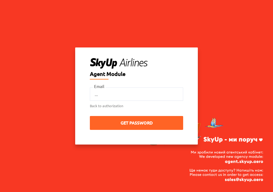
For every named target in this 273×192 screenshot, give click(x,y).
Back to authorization (106, 106)
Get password (137, 123)
